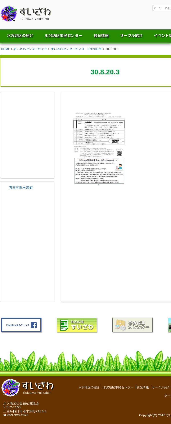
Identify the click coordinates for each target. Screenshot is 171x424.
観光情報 (143, 387)
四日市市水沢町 (21, 187)
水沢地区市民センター (118, 387)
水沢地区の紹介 (89, 387)
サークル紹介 (161, 387)
